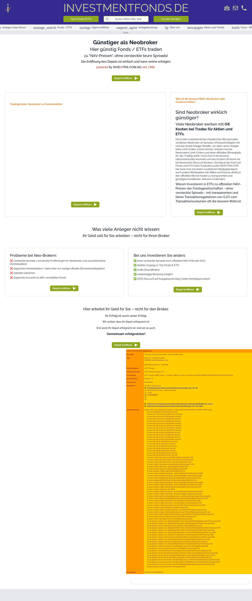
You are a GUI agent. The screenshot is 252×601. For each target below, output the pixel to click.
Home (125, 32)
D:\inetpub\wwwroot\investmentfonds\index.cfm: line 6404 (175, 406)
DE (126, 7)
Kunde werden (171, 19)
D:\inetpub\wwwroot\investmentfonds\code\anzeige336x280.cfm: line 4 (180, 404)
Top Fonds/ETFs (81, 19)
